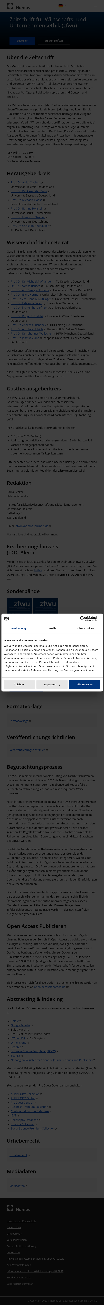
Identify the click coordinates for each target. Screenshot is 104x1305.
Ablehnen (19, 684)
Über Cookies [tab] (86, 628)
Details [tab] (52, 628)
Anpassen (52, 684)
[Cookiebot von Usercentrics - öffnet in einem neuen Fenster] (85, 618)
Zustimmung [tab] (18, 628)
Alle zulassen (84, 684)
